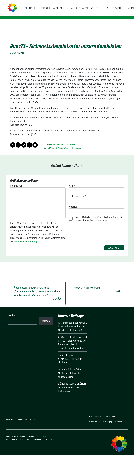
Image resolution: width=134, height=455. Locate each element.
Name (72, 181)
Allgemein (48, 140)
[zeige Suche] (123, 2)
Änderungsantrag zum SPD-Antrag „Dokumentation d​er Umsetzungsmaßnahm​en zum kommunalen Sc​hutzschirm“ (37, 289)
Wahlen (73, 140)
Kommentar (17, 181)
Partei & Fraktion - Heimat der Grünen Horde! (55, 14)
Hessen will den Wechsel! (96, 285)
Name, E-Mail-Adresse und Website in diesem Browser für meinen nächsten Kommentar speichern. (98, 214)
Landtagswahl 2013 (61, 140)
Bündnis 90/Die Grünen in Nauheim (52, 10)
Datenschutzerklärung (25, 237)
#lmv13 (48, 144)
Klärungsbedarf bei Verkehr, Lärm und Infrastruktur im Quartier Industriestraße (72, 322)
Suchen (12, 311)
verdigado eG (51, 435)
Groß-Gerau (58, 144)
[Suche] (120, 2)
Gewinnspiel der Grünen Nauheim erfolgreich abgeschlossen (70, 369)
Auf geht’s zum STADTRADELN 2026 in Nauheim (70, 354)
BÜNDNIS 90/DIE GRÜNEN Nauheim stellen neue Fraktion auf (72, 383)
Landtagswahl (77, 144)
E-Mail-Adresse (77, 192)
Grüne (67, 144)
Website (73, 202)
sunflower (26, 435)
